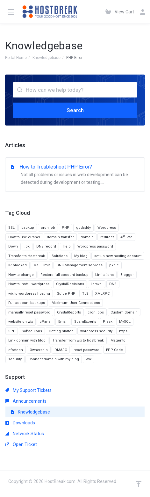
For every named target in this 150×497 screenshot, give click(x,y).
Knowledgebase (46, 57)
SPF (11, 331)
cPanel (45, 322)
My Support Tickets (28, 390)
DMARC (60, 350)
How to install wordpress (28, 284)
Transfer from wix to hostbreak (78, 340)
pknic (114, 265)
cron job (48, 228)
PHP (65, 228)
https (123, 331)
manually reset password (29, 312)
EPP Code (114, 350)
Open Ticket (21, 444)
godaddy (83, 228)
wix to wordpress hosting (29, 294)
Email (63, 322)
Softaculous (32, 331)
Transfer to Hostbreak (26, 256)
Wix (88, 359)
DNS (113, 284)
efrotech (15, 350)
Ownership (39, 350)
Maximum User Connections (76, 303)
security (15, 359)
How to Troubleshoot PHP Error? (75, 175)
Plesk (107, 322)
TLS (85, 294)
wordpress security (96, 331)
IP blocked (17, 265)
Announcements (25, 401)
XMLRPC (102, 294)
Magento (118, 340)
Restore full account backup (64, 275)
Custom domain (124, 312)
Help (67, 246)
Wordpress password (95, 246)
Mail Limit (41, 265)
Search (75, 110)
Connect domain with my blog (53, 359)
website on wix (20, 322)
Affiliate (126, 237)
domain (87, 237)
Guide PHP (66, 294)
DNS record (46, 246)
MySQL (125, 322)
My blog (81, 256)
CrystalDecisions (70, 284)
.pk (27, 246)
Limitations (104, 275)
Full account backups (26, 303)
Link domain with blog (27, 340)
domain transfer (60, 237)
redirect (107, 237)
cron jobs (96, 312)
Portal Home (16, 57)
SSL (11, 228)
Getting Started (61, 331)
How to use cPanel (24, 237)
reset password (86, 350)
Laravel (97, 284)
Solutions (60, 256)
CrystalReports (69, 312)
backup (27, 228)
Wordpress (106, 228)
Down (13, 246)
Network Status (24, 433)
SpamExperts (85, 322)
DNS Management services (79, 265)
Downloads (20, 422)
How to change (21, 275)
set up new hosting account (117, 256)
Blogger (127, 275)
